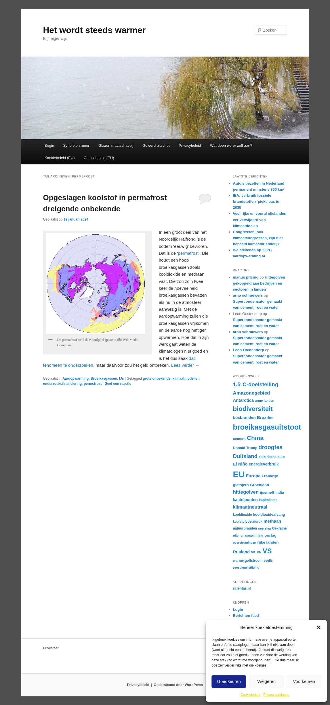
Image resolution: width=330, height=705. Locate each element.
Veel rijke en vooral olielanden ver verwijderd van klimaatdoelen (260, 219)
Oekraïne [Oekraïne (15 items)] (279, 528)
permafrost (188, 253)
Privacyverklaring (276, 695)
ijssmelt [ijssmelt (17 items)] (267, 492)
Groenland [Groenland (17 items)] (259, 485)
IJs (121, 378)
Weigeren (266, 681)
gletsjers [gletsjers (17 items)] (241, 485)
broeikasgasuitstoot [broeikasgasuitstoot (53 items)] (267, 427)
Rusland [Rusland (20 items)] (241, 552)
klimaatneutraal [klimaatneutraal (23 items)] (250, 506)
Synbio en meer (76, 145)
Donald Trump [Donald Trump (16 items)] (245, 448)
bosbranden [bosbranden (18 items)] (244, 417)
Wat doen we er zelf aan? (231, 145)
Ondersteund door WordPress (178, 685)
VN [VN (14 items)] (259, 552)
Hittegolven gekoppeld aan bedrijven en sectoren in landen (259, 283)
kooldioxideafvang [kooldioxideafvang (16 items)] (269, 515)
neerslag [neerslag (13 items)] (264, 528)
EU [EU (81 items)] (239, 474)
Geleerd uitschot (156, 145)
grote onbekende (157, 378)
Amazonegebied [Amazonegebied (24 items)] (251, 393)
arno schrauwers (248, 295)
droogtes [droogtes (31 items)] (271, 447)
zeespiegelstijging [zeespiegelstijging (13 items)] (246, 567)
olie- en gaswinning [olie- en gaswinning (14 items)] (248, 535)
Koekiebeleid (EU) (60, 158)
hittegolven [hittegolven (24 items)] (246, 492)
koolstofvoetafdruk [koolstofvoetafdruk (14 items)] (248, 521)
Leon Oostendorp (248, 350)
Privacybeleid (190, 145)
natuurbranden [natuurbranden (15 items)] (245, 528)
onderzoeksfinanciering (62, 384)
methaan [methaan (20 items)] (272, 521)
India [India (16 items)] (279, 492)
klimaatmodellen (186, 378)
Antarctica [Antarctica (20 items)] (243, 400)
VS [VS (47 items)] (267, 551)
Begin (49, 145)
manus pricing (246, 277)
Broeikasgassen (104, 378)
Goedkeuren (229, 681)
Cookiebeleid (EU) (99, 158)
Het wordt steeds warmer (94, 30)
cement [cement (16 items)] (239, 439)
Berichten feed (246, 615)
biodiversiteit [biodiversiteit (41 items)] (253, 408)
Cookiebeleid (250, 695)
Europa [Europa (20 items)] (253, 476)
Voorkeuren (304, 681)
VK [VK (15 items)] (253, 552)
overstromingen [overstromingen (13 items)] (244, 542)
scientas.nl (242, 588)
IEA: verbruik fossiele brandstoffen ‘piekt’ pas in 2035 (256, 201)
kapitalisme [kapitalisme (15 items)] (268, 500)
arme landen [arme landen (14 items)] (264, 400)
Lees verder (185, 365)
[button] (318, 627)
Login (238, 609)
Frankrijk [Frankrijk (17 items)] (270, 476)
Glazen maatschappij (115, 145)
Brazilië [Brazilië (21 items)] (265, 417)
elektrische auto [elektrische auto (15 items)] (272, 457)
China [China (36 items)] (255, 437)
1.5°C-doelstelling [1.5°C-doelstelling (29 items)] (256, 384)
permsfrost (93, 384)
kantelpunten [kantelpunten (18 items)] (245, 499)
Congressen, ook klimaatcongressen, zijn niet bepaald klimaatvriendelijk (258, 238)
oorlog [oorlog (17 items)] (270, 535)
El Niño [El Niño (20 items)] (240, 464)
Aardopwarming (75, 378)
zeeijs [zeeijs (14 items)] (268, 560)
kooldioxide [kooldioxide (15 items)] (242, 515)
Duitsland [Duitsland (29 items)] (245, 456)
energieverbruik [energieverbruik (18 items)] (264, 464)
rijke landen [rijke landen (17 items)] (268, 542)
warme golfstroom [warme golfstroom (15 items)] (248, 561)
